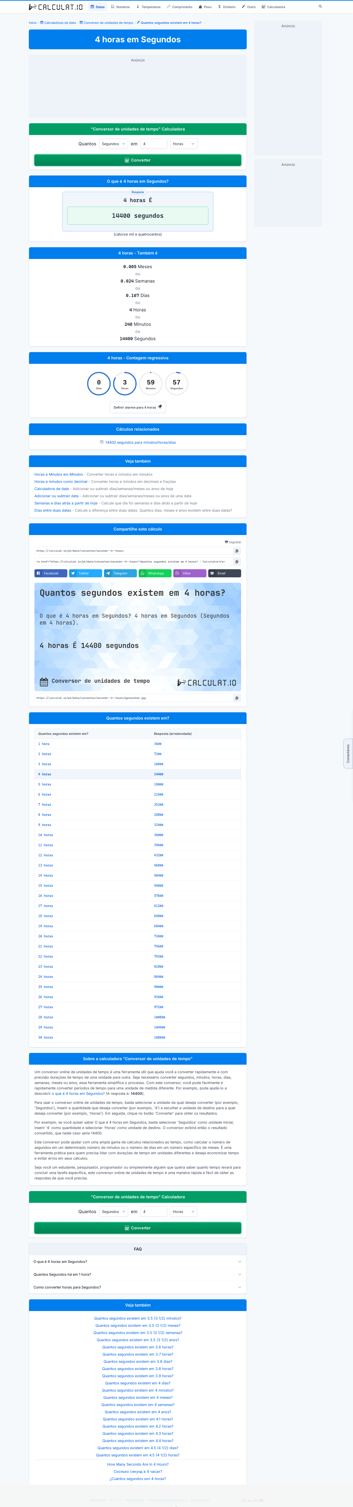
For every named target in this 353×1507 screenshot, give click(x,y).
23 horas (45, 966)
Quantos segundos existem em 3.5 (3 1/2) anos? (138, 1340)
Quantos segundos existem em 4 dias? (137, 1383)
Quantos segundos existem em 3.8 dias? (138, 1361)
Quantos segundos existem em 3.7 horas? (137, 1354)
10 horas (45, 835)
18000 (158, 784)
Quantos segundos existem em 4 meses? (137, 1397)
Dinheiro (226, 7)
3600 (157, 744)
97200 (158, 1007)
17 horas (45, 906)
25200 (158, 804)
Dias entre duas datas (52, 510)
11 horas (45, 845)
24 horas (45, 976)
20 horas (45, 936)
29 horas (45, 1027)
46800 (158, 865)
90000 (158, 987)
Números (120, 7)
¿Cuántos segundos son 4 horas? (138, 1478)
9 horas (44, 825)
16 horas (45, 895)
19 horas (45, 926)
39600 (158, 845)
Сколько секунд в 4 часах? (138, 1471)
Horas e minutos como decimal (60, 481)
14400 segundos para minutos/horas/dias (140, 442)
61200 (158, 906)
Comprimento (179, 7)
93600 (158, 997)
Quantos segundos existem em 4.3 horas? (137, 1433)
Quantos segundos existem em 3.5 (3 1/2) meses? (137, 1325)
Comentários (348, 753)
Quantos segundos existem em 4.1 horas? (138, 1419)
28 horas (45, 1017)
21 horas (45, 946)
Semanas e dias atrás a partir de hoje (65, 503)
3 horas (44, 764)
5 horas (44, 784)
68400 (158, 926)
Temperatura (148, 7)
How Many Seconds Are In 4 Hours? (138, 1464)
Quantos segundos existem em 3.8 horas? (137, 1368)
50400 (158, 875)
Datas (98, 7)
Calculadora (273, 7)
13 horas (45, 865)
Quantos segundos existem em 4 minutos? (138, 1390)
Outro (249, 7)
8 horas (44, 814)
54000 (158, 885)
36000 (158, 835)
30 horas (45, 1037)
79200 (158, 956)
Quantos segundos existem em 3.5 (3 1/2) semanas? (137, 1332)
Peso (205, 7)
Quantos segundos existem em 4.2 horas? (137, 1426)
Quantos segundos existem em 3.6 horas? (137, 1347)
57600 (158, 895)
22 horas (45, 956)
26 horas (45, 997)
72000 (158, 936)
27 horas (45, 1007)
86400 (158, 976)
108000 (159, 1037)
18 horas (45, 916)
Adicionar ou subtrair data (56, 496)
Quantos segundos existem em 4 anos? (138, 1412)
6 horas (44, 794)
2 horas (44, 754)
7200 (157, 754)
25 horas (45, 987)
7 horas (44, 804)
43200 (158, 855)
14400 (158, 774)
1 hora (43, 744)
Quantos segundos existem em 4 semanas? (137, 1404)
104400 (159, 1027)
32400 (158, 825)
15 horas (45, 885)
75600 (158, 946)
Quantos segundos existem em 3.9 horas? (137, 1376)
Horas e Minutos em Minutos (58, 474)
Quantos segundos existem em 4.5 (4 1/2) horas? (137, 1455)
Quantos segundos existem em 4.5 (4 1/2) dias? (137, 1448)
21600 (158, 794)
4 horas (44, 774)
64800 (158, 916)
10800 (158, 764)
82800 (158, 966)
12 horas (45, 855)
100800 (159, 1017)
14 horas (45, 875)
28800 (158, 814)
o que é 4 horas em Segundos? (78, 1093)
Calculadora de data (51, 488)
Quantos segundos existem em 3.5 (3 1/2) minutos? (137, 1318)
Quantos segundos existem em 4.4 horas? (137, 1440)
